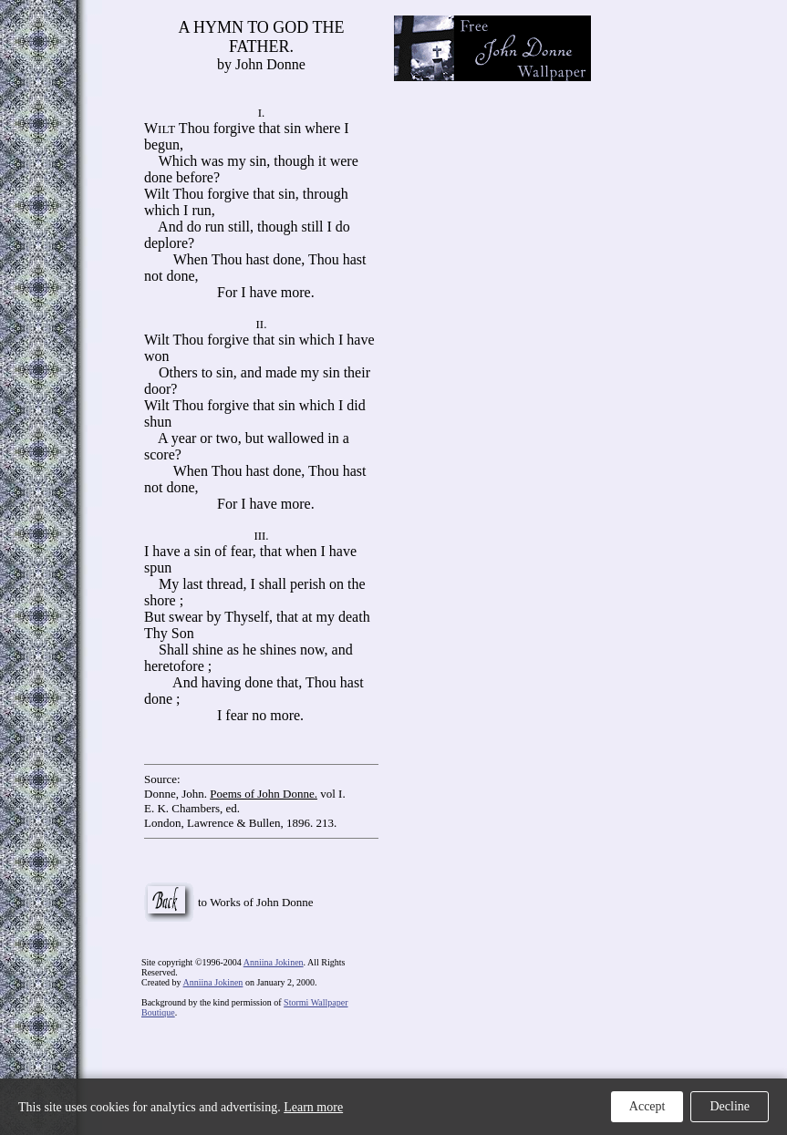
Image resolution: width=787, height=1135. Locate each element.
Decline (729, 1106)
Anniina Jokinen (273, 962)
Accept (647, 1106)
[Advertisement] (700, 73)
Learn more (313, 1107)
